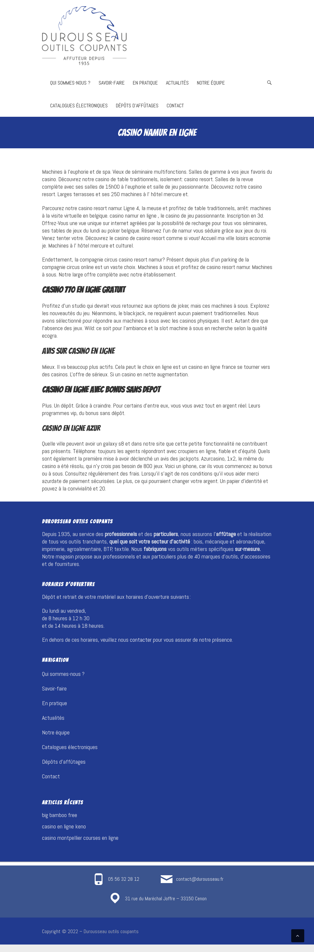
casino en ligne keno (64, 826)
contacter (141, 639)
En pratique (145, 82)
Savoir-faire (112, 82)
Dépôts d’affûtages (137, 105)
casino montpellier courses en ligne (80, 837)
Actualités (177, 82)
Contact (175, 105)
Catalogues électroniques (79, 105)
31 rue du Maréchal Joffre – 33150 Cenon (166, 898)
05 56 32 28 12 (123, 879)
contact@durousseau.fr (200, 879)
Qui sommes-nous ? (70, 82)
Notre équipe (211, 82)
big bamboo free (59, 815)
